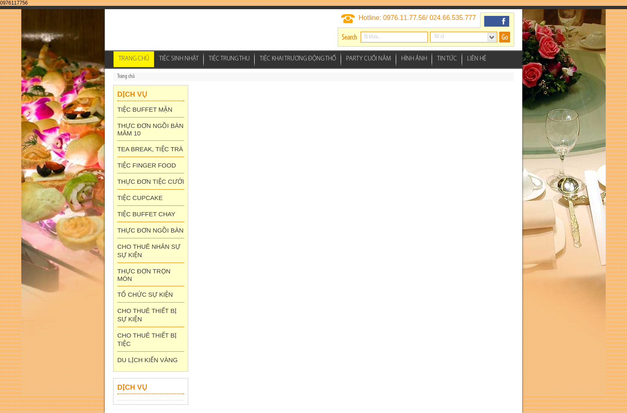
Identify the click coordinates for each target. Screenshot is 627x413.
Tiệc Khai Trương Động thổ (298, 59)
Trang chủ (134, 59)
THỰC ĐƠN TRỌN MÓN (143, 275)
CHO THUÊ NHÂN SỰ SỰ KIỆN (148, 250)
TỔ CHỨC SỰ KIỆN (145, 294)
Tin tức (447, 59)
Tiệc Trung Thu (229, 59)
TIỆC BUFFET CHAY (146, 214)
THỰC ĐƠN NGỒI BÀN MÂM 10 (150, 129)
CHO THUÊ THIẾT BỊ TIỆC (147, 339)
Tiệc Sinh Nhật (179, 59)
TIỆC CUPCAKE (140, 197)
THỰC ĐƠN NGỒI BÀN (150, 230)
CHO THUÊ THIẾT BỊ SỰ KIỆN (147, 315)
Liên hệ (476, 59)
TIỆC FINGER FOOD (146, 165)
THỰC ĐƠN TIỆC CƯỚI (150, 181)
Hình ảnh (414, 59)
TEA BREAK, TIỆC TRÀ (150, 149)
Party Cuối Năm (368, 59)
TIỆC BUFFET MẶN (144, 109)
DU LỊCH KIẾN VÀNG (147, 359)
